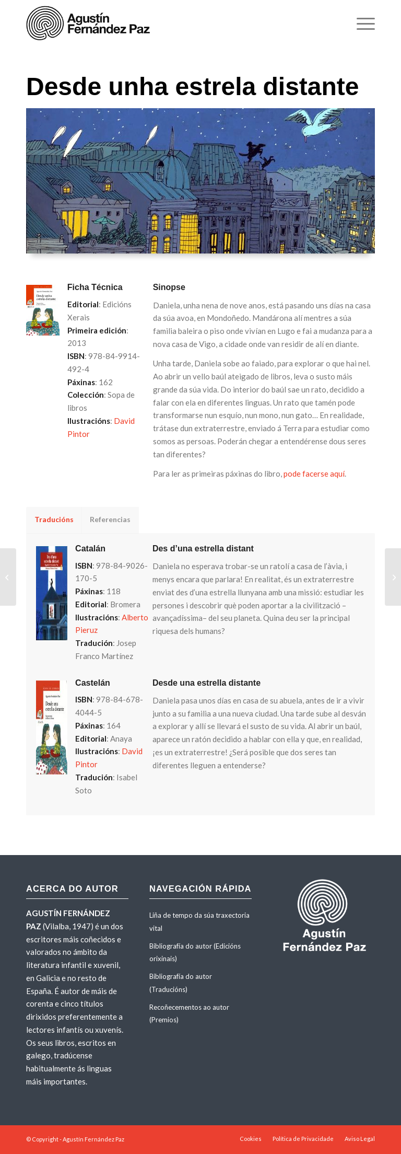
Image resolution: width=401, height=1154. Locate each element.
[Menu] (360, 23)
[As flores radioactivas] (8, 577)
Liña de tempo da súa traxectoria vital (199, 921)
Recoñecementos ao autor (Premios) (189, 1013)
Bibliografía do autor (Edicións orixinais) (195, 952)
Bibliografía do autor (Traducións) (180, 983)
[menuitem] (360, 23)
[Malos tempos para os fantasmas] (393, 577)
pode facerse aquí (314, 473)
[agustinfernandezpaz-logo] (90, 23)
